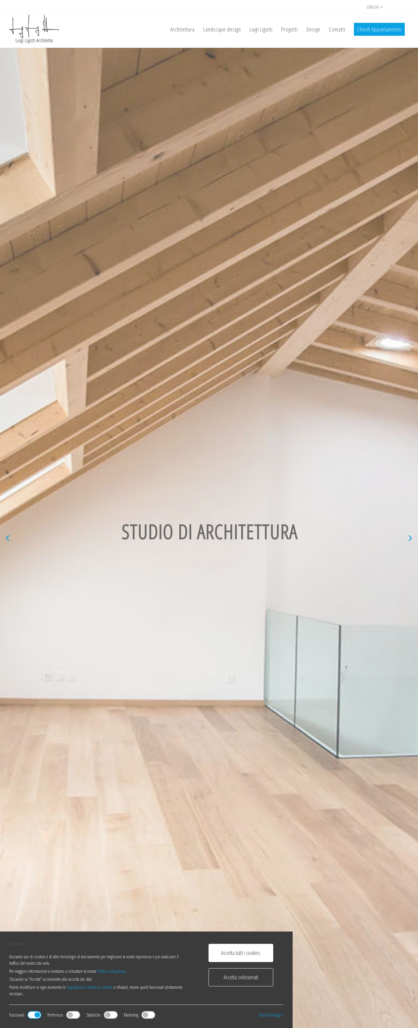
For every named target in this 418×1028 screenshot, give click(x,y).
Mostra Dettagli (271, 1015)
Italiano (358, 996)
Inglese (378, 996)
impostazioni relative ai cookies (90, 987)
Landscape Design (240, 371)
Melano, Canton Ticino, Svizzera (65, 861)
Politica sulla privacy (111, 971)
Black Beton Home (52, 851)
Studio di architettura (173, 371)
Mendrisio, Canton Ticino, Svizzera (156, 861)
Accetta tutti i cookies (240, 953)
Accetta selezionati (241, 977)
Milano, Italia (225, 861)
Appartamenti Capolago (325, 851)
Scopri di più (53, 326)
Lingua (375, 7)
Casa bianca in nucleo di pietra (242, 851)
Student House (138, 851)
